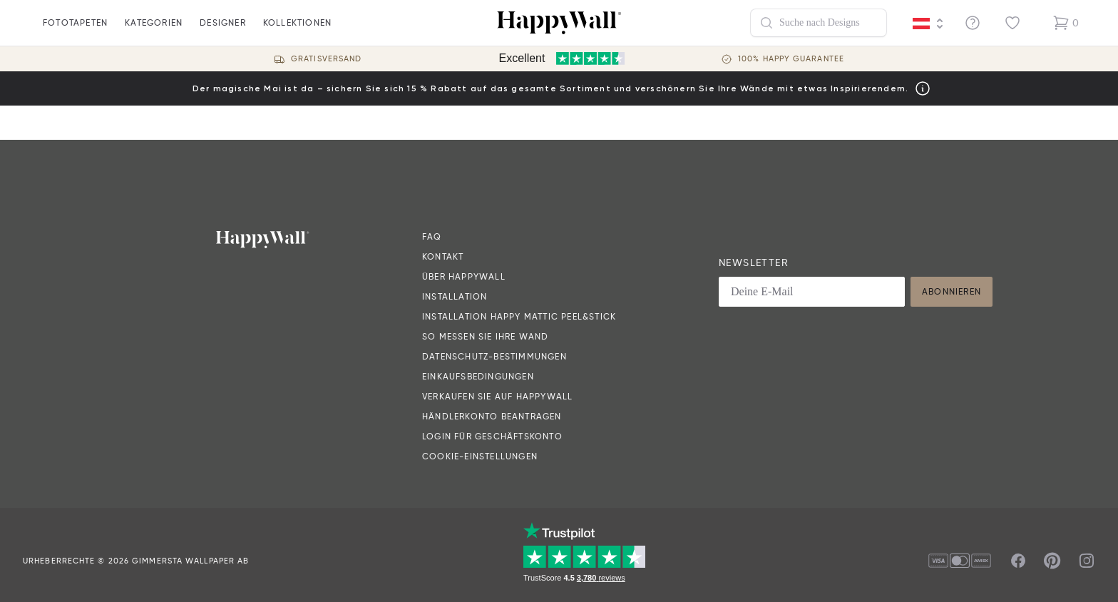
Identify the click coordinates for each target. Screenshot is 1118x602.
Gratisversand (326, 59)
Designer (223, 31)
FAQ (432, 236)
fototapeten (75, 31)
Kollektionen (297, 31)
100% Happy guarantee (791, 59)
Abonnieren (951, 291)
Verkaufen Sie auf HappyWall (497, 396)
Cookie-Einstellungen (480, 456)
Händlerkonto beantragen (492, 416)
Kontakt (442, 256)
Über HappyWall (464, 276)
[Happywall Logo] (559, 22)
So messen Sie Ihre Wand (485, 336)
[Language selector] (928, 23)
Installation (454, 296)
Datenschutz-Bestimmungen (494, 356)
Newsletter (754, 262)
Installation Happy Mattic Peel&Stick (519, 316)
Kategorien (153, 31)
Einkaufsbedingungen (478, 376)
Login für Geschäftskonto (492, 436)
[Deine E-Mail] (812, 292)
